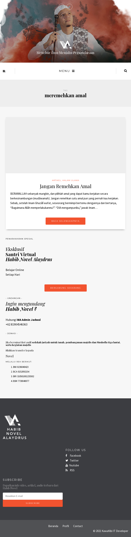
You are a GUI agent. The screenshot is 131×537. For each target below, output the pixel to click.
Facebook (73, 455)
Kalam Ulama (70, 180)
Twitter (72, 460)
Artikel (56, 180)
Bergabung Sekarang (65, 288)
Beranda (53, 526)
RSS (70, 470)
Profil (65, 526)
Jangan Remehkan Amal (65, 186)
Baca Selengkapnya (65, 221)
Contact (78, 526)
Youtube (72, 465)
